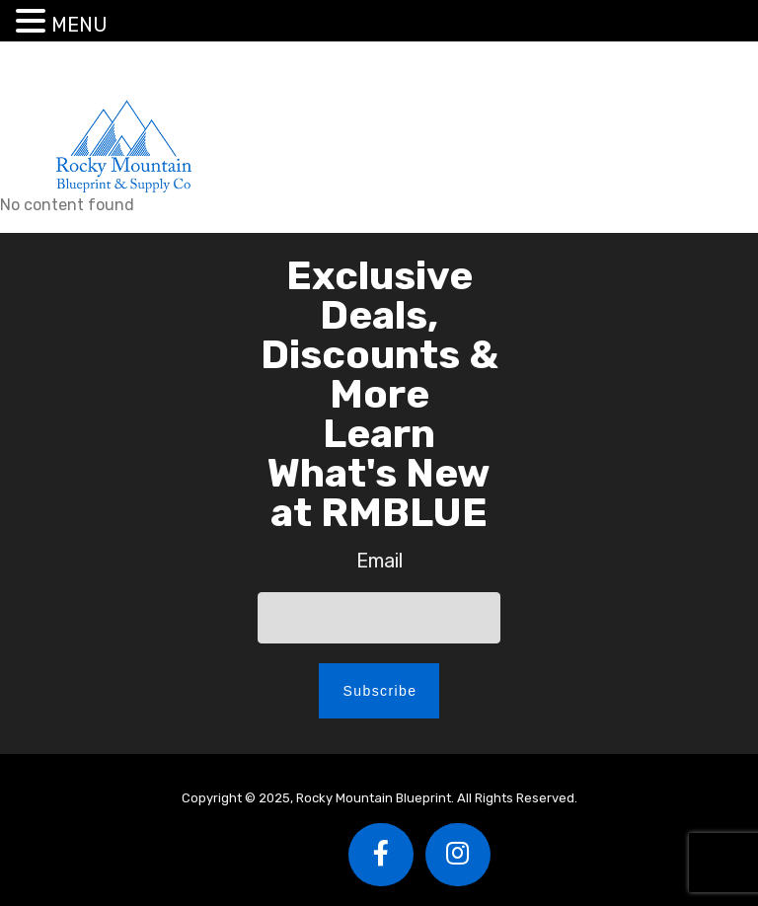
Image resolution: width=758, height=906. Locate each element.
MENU (79, 25)
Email (379, 560)
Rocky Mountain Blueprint (123, 145)
